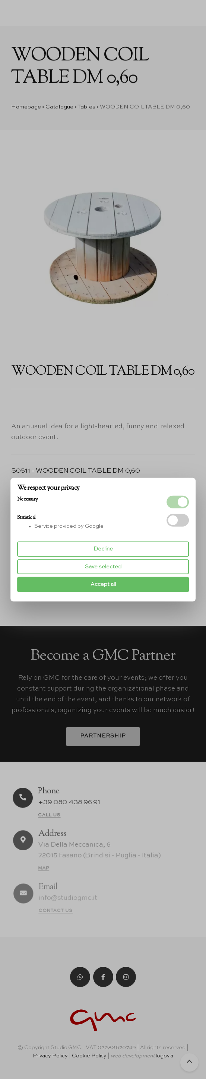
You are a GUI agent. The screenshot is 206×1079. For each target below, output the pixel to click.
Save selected (103, 566)
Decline (103, 549)
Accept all (103, 584)
